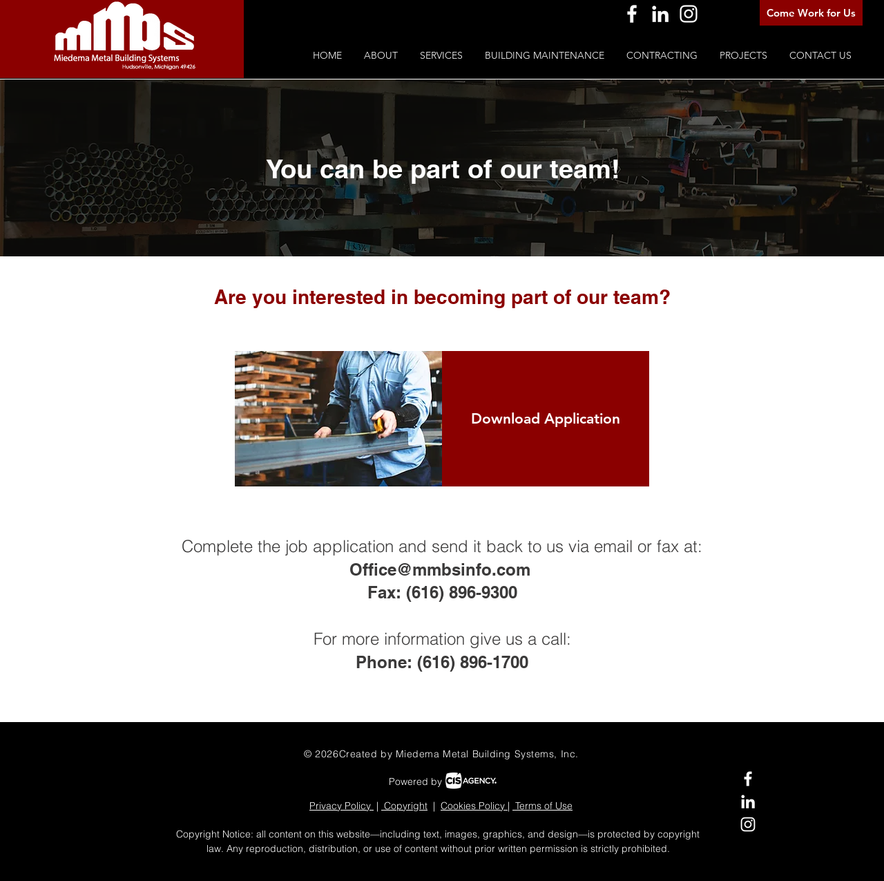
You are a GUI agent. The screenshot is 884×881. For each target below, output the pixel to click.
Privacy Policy (341, 805)
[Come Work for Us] (811, 13)
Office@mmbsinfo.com (439, 569)
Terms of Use (542, 805)
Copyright (404, 805)
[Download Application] (545, 418)
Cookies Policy (474, 805)
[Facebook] (632, 14)
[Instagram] (688, 14)
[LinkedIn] (660, 14)
